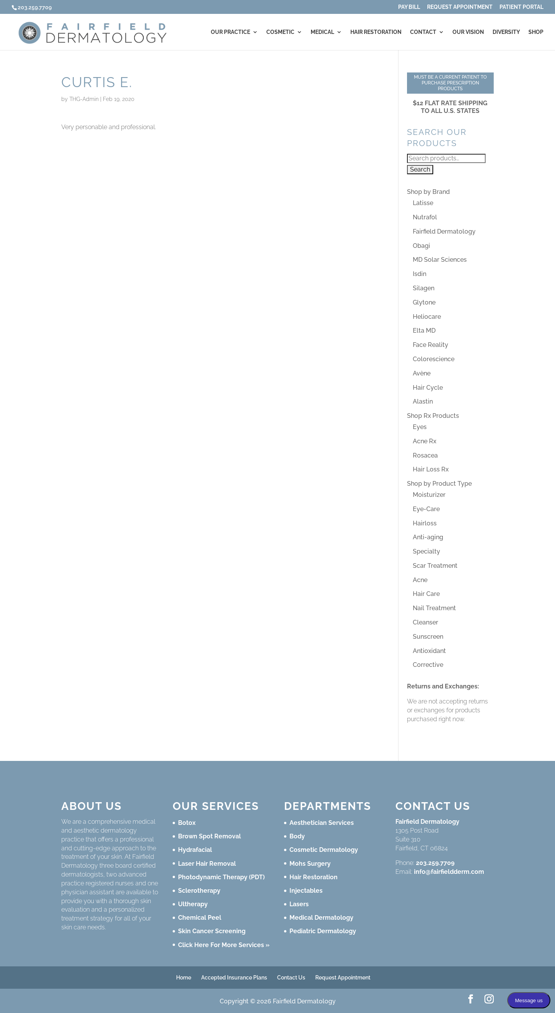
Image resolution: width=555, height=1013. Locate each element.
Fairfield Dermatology (444, 231)
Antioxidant (429, 651)
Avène (422, 373)
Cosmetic (280, 32)
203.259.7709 (435, 863)
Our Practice (230, 32)
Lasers (299, 904)
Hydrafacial (195, 849)
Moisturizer (429, 494)
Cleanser (425, 622)
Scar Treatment (435, 565)
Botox (187, 822)
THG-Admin (84, 99)
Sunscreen (428, 636)
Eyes (420, 427)
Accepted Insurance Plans (234, 977)
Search (420, 169)
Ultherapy (193, 904)
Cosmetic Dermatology (323, 849)
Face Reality (430, 344)
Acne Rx (424, 441)
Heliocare (427, 316)
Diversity (506, 32)
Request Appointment (460, 7)
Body (297, 836)
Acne (420, 580)
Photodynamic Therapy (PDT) (221, 877)
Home (183, 977)
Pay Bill (409, 7)
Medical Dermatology (321, 917)
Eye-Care (426, 509)
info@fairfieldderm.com (449, 871)
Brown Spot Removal (209, 836)
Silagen (423, 288)
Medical (322, 32)
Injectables (306, 890)
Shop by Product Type (439, 483)
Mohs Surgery (310, 863)
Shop (535, 32)
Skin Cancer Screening (212, 931)
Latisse (423, 203)
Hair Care (426, 593)
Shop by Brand (428, 191)
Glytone (424, 302)
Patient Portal (521, 7)
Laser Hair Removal (207, 863)
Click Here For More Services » (223, 945)
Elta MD (424, 330)
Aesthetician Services (321, 822)
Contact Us (291, 977)
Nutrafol (425, 217)
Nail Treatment (434, 608)
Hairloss (425, 523)
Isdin (419, 274)
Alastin (423, 401)
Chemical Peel (199, 917)
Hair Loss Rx (431, 469)
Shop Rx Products (433, 415)
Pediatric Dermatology (322, 931)
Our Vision (468, 32)
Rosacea (425, 455)
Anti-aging (428, 537)
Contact (423, 32)
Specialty (426, 551)
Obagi (421, 245)
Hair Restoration (376, 32)
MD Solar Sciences (440, 259)
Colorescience (433, 359)
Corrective (428, 664)
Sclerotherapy (199, 890)
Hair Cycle (428, 387)
